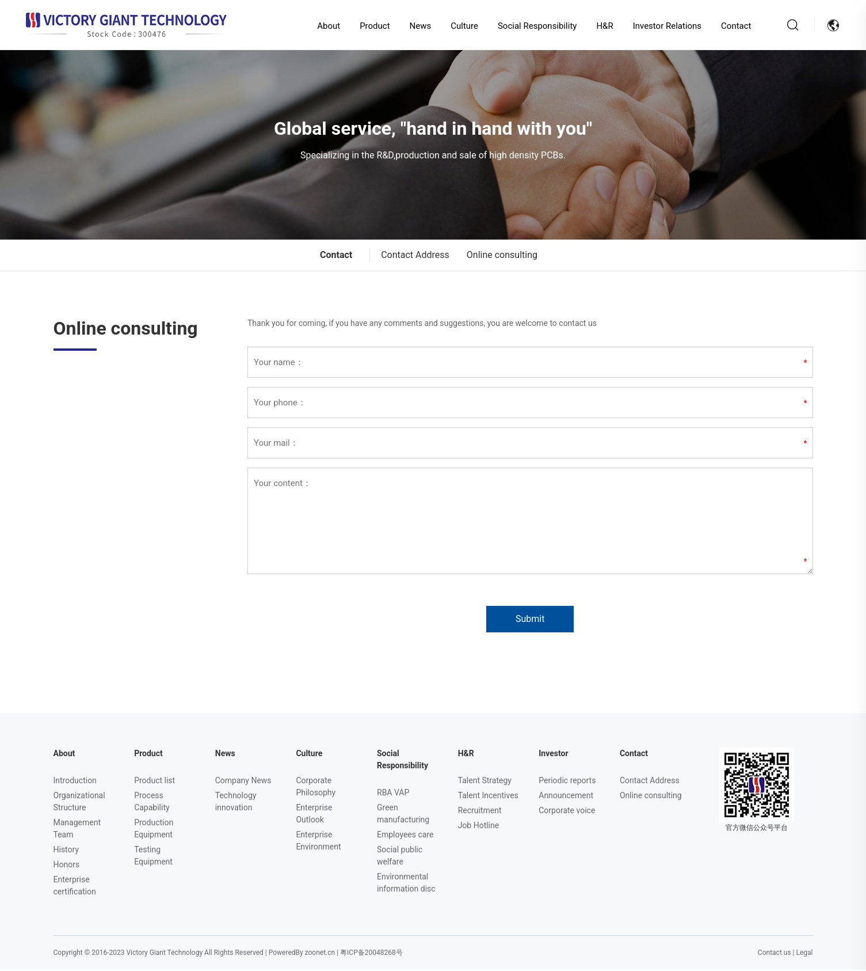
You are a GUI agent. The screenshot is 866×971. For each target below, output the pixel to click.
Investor (553, 755)
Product (372, 26)
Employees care (405, 836)
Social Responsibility (533, 26)
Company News (243, 782)
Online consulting (502, 256)
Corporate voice (567, 812)
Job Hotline (478, 827)
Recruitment (480, 812)
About (325, 26)
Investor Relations (664, 26)
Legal (804, 954)
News (417, 26)
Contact (732, 26)
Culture (461, 26)
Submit (530, 620)
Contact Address (415, 256)
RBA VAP (393, 794)
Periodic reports (567, 782)
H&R (601, 26)
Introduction (75, 782)
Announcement (566, 797)
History (66, 851)
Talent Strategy (485, 782)
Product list (154, 782)
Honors (67, 866)
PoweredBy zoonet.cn (302, 954)
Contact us (774, 954)
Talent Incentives (488, 797)
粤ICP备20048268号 (371, 954)
